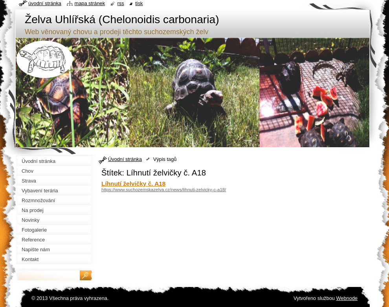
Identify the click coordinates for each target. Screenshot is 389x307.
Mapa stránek (90, 3)
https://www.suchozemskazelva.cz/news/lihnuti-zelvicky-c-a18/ (163, 189)
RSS (120, 3)
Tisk (139, 3)
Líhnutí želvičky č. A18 (133, 183)
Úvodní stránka (125, 159)
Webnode (347, 298)
